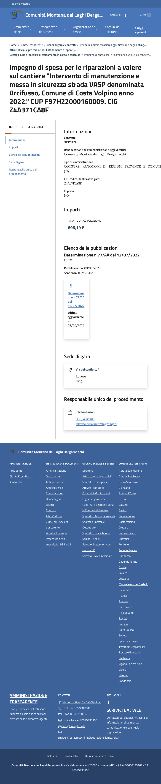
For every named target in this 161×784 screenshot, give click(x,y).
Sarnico (135, 623)
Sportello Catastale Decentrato (93, 525)
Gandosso (135, 555)
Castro (135, 510)
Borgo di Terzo (135, 493)
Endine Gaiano (135, 532)
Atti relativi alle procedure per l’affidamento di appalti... (42, 50)
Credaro (135, 527)
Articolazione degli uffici (96, 476)
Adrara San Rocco (135, 476)
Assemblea (16, 482)
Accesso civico (54, 488)
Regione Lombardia (20, 4)
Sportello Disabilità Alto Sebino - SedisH (96, 536)
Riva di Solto (135, 612)
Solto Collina (135, 629)
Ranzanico (135, 606)
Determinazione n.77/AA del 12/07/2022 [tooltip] (76, 299)
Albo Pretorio (62, 515)
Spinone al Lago (135, 640)
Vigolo (135, 669)
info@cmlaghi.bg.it (71, 726)
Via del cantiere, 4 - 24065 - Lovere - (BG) (80, 702)
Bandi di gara (54, 499)
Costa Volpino (135, 521)
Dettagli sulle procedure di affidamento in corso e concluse (44, 55)
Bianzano (135, 487)
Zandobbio (135, 680)
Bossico (135, 498)
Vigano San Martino (135, 663)
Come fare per (54, 493)
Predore (135, 601)
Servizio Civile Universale (98, 555)
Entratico (135, 538)
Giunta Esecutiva (20, 476)
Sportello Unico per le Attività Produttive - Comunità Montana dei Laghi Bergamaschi (96, 490)
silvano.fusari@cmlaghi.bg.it (96, 424)
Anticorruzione (55, 482)
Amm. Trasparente (32, 45)
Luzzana (124, 578)
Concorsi (51, 510)
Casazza (135, 504)
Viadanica (135, 657)
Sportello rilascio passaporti (98, 516)
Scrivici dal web (124, 710)
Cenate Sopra (135, 515)
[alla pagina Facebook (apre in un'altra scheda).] (119, 14)
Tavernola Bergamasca (135, 646)
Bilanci (50, 505)
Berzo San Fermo (135, 481)
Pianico (135, 595)
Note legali (52, 756)
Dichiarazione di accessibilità (99, 756)
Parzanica (135, 589)
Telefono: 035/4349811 (74, 708)
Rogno (135, 618)
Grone (135, 566)
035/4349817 (85, 419)
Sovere (135, 635)
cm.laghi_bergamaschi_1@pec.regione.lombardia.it (80, 735)
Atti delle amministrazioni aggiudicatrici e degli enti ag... (113, 45)
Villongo (135, 674)
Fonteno (135, 544)
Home (13, 45)
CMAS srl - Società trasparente (62, 525)
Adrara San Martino (135, 470)
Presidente (16, 470)
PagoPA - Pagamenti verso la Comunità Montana (98, 507)
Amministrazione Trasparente (56, 473)
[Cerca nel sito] (147, 15)
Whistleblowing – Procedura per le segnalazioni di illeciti (62, 539)
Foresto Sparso (135, 549)
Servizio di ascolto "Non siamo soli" (96, 547)
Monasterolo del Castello (135, 583)
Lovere (135, 572)
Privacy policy (71, 756)
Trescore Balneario (135, 652)
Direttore (87, 470)
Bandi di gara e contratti (61, 45)
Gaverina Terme (135, 561)
